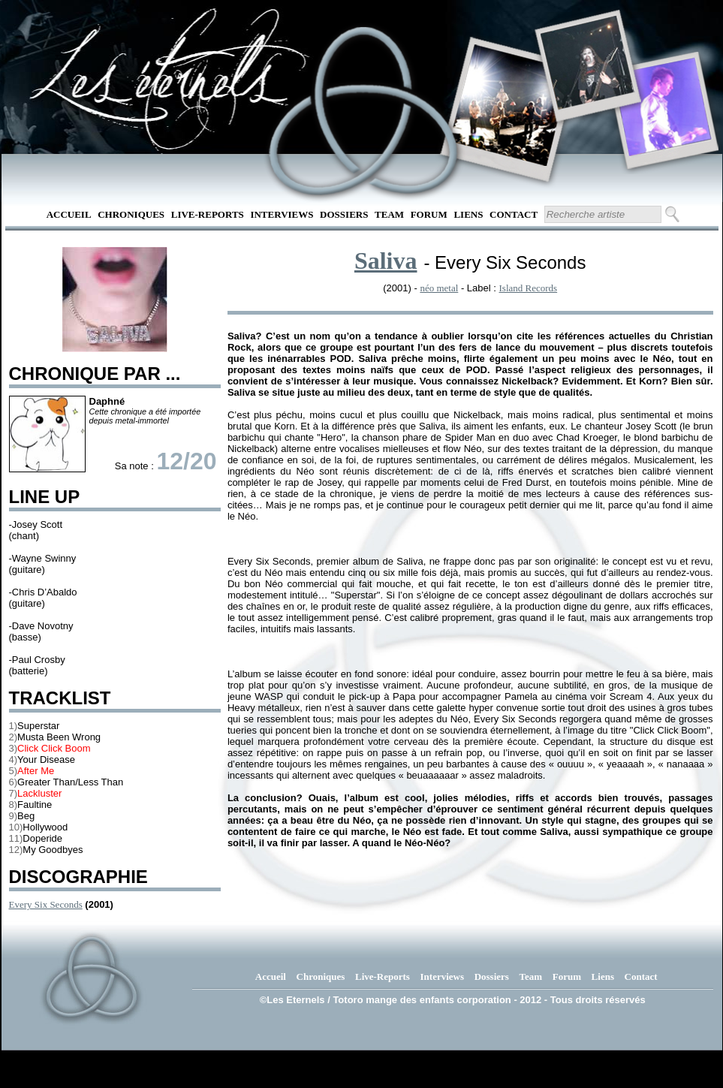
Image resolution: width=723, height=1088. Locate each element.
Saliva (385, 260)
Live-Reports (207, 214)
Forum (429, 214)
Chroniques (131, 214)
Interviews (281, 214)
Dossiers (344, 214)
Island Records (528, 288)
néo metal (439, 288)
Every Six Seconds (46, 904)
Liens (468, 214)
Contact (514, 214)
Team (389, 214)
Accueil (69, 214)
